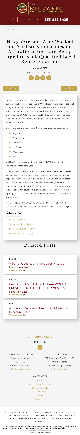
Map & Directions (22, 369)
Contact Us (40, 399)
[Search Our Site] (13, 19)
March (11, 29)
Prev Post (11, 88)
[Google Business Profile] (40, 347)
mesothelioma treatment (24, 229)
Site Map (40, 395)
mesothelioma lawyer (23, 233)
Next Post (69, 88)
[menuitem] (40, 380)
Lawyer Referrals (40, 388)
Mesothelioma (19, 219)
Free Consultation (29, 19)
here (17, 197)
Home (40, 380)
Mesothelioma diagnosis (24, 224)
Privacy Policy (40, 392)
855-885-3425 (56, 20)
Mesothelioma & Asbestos (40, 384)
